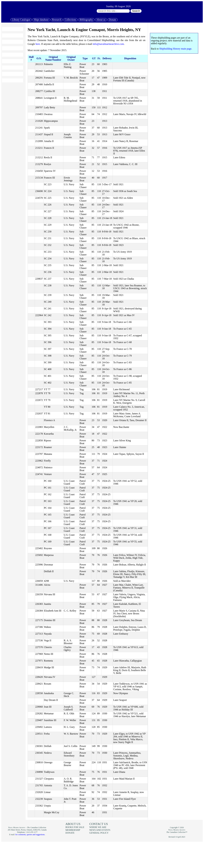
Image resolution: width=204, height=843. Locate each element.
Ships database (41, 19)
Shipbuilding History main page (175, 48)
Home (6, 29)
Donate (112, 19)
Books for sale (11, 67)
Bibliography (86, 19)
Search (136, 11)
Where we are (97, 827)
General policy (99, 833)
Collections (70, 19)
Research (56, 19)
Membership (9, 74)
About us (101, 19)
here (38, 44)
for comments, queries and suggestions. (30, 834)
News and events (99, 830)
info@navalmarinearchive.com (108, 44)
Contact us (98, 824)
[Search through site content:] (113, 11)
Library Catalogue (21, 19)
